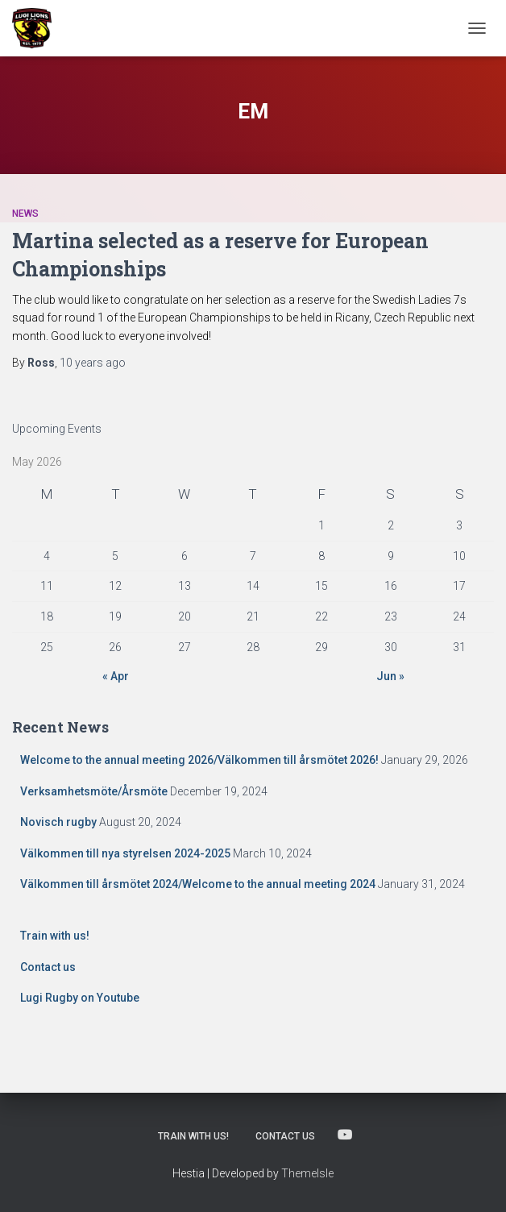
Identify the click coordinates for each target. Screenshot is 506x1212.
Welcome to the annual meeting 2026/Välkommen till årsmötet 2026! (199, 759)
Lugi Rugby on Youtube (79, 997)
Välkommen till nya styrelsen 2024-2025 (125, 853)
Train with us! (54, 935)
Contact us (48, 967)
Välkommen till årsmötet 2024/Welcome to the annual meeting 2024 (197, 884)
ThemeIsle (307, 1173)
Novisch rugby (58, 822)
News (25, 213)
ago (93, 362)
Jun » (390, 676)
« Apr (115, 676)
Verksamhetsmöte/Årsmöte (94, 791)
